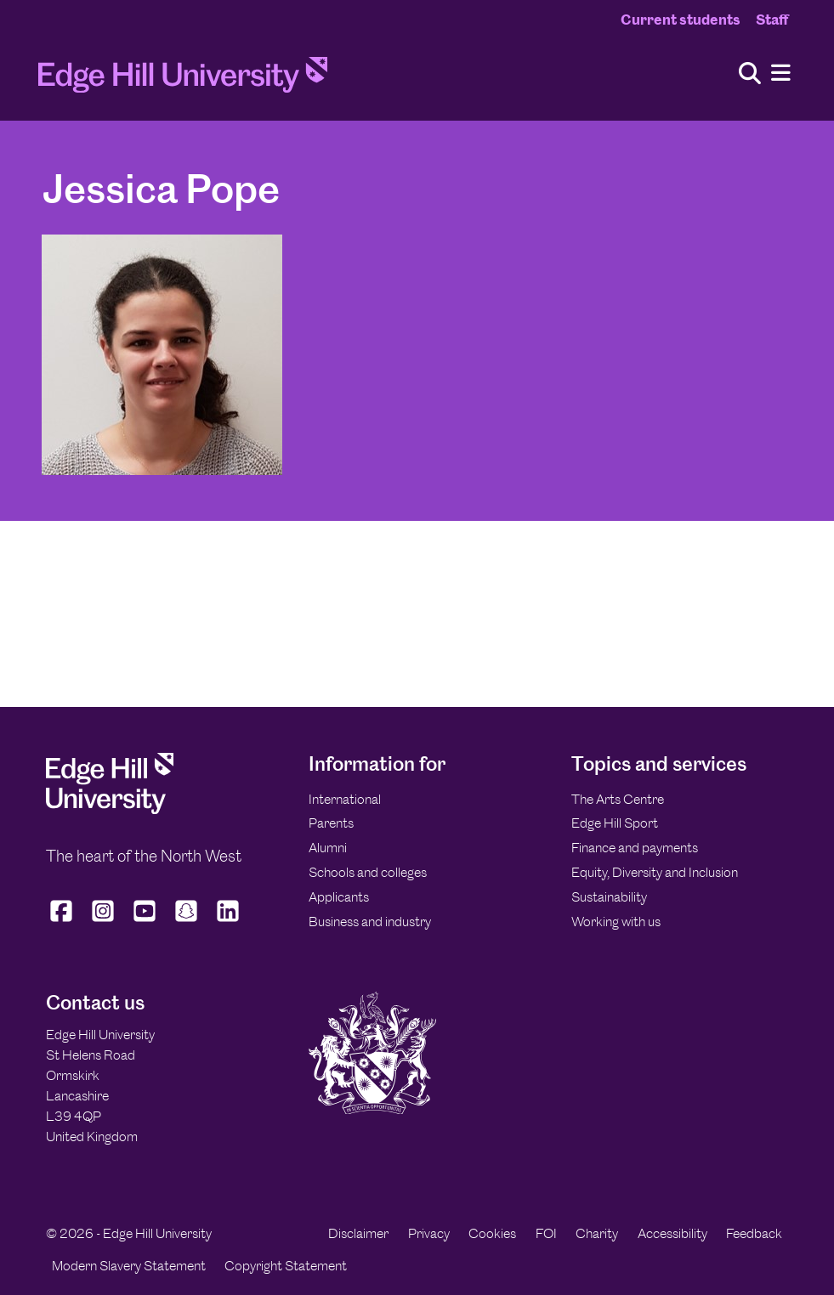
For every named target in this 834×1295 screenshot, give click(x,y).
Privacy (429, 1233)
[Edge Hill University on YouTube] (145, 922)
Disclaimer (358, 1233)
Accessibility (672, 1233)
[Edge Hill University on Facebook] (63, 922)
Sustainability (609, 897)
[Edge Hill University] (109, 809)
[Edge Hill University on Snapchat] (186, 922)
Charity (597, 1233)
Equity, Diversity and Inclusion (654, 872)
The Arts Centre (617, 799)
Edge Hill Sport (614, 823)
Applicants (339, 897)
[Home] (182, 80)
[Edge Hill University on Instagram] (103, 922)
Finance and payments (634, 848)
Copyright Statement (285, 1266)
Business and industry (370, 921)
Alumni (328, 848)
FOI (546, 1233)
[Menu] (781, 73)
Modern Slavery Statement (129, 1266)
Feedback (754, 1233)
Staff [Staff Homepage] (772, 19)
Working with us (616, 921)
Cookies (492, 1233)
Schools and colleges (368, 872)
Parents (331, 823)
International (345, 799)
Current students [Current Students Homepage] (680, 19)
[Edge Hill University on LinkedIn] (228, 922)
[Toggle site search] (750, 74)
